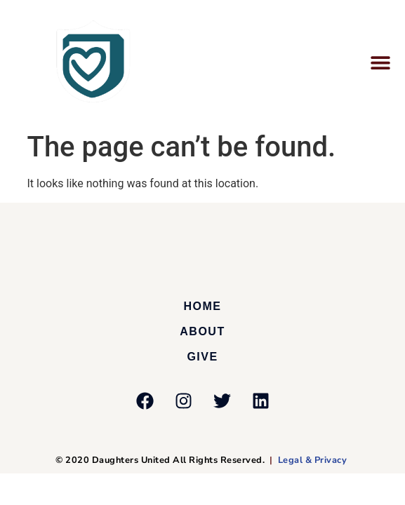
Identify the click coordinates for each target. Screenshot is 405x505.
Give (202, 357)
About (202, 331)
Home (203, 306)
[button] (380, 63)
